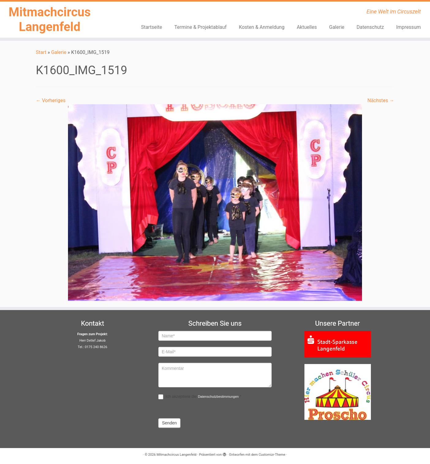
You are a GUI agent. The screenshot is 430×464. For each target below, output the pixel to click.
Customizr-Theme (271, 455)
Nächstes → (380, 100)
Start (41, 52)
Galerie (337, 27)
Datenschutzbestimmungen (218, 396)
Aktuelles (307, 27)
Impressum (408, 27)
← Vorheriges (51, 100)
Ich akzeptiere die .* (199, 396)
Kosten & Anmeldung (262, 27)
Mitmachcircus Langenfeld (50, 19)
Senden (169, 422)
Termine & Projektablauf (200, 27)
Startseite (151, 27)
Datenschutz (370, 27)
